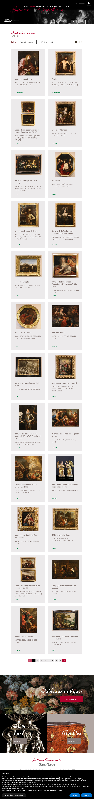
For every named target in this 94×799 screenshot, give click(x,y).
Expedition (57, 6)
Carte (51, 6)
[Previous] (30, 660)
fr (76, 3)
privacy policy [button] (19, 788)
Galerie (32, 6)
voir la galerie (74, 699)
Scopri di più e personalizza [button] (14, 795)
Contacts (66, 6)
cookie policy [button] (79, 779)
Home (26, 6)
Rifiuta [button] (75, 795)
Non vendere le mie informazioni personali (63, 784)
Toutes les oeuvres (27, 42)
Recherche (85, 4)
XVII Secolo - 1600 (47, 42)
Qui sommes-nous (42, 6)
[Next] (64, 660)
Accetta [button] (86, 795)
